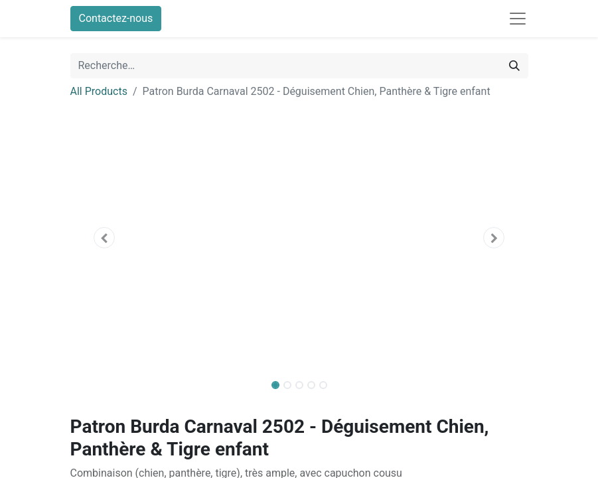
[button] (104, 238)
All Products (98, 91)
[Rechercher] (514, 65)
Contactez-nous (116, 18)
